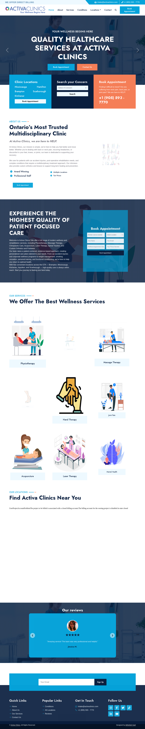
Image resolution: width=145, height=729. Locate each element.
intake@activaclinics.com (106, 2)
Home (51, 9)
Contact (108, 9)
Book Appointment (129, 10)
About (60, 9)
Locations (95, 9)
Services (70, 9)
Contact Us (87, 67)
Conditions (82, 9)
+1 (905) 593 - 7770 (130, 2)
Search (72, 94)
